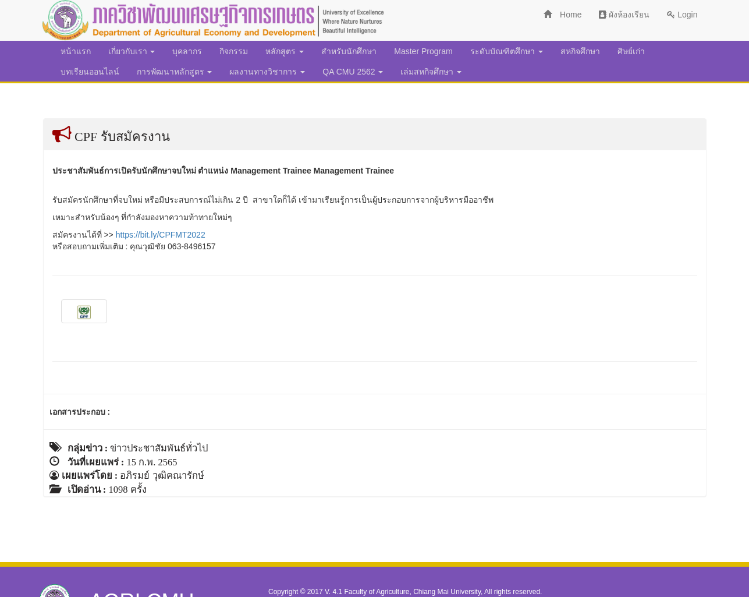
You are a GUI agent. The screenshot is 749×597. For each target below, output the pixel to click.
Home (562, 14)
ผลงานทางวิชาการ (267, 71)
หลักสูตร (284, 51)
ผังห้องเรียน (624, 14)
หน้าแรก (76, 51)
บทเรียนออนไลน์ (90, 71)
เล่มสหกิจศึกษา (431, 71)
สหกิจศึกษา (580, 51)
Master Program (423, 51)
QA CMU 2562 (352, 71)
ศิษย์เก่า (631, 51)
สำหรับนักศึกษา (349, 51)
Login (682, 14)
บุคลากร (187, 51)
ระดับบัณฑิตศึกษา (506, 51)
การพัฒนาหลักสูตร (174, 71)
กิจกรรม (233, 51)
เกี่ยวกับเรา (131, 51)
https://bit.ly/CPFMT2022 (160, 234)
